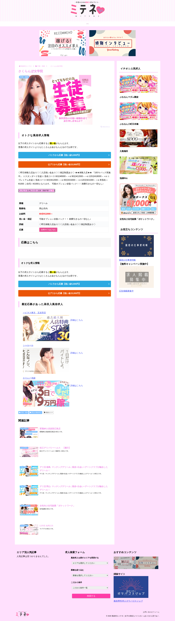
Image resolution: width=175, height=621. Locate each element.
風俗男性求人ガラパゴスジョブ (128, 603)
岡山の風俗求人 (35, 412)
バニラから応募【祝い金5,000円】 (64, 155)
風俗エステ (48, 412)
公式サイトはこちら (48, 230)
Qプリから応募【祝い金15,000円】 (64, 164)
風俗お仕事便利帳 (127, 260)
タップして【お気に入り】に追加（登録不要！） (37, 190)
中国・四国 (23, 412)
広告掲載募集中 (126, 291)
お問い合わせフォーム (150, 614)
